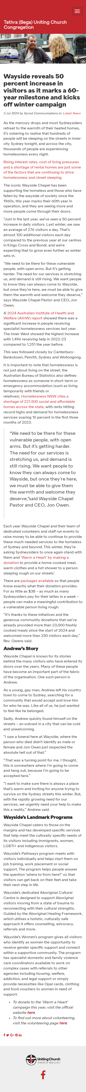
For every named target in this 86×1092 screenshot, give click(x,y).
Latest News (71, 113)
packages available (37, 581)
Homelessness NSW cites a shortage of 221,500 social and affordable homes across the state (39, 402)
